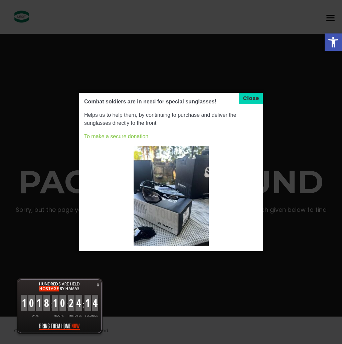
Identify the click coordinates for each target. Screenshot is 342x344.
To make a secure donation (116, 136)
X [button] (98, 285)
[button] (333, 42)
